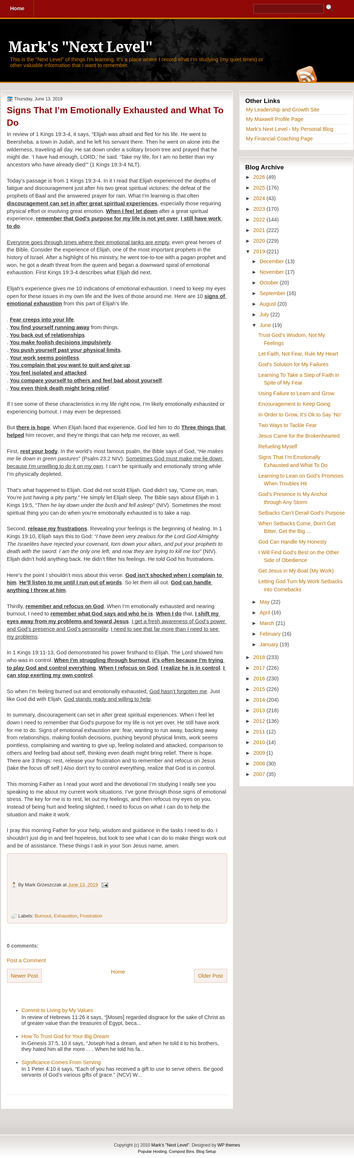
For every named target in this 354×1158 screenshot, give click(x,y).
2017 (260, 668)
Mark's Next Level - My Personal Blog (289, 129)
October (270, 283)
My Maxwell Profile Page (275, 119)
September (273, 293)
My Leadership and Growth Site (283, 110)
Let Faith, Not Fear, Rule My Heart (298, 354)
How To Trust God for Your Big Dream (65, 1036)
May (265, 602)
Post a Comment (26, 960)
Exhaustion (65, 916)
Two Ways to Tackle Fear (287, 425)
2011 (260, 732)
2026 (260, 177)
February (271, 634)
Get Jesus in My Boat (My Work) (296, 571)
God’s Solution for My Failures (293, 364)
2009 (260, 753)
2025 (260, 188)
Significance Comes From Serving (61, 1062)
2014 (260, 700)
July (265, 314)
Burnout (43, 916)
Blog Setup (206, 1151)
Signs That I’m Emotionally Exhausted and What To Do (115, 116)
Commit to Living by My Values (57, 1010)
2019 (260, 251)
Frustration (91, 916)
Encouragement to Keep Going (294, 404)
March (268, 623)
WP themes (229, 1145)
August (268, 304)
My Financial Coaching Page (279, 138)
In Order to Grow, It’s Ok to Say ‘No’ (300, 415)
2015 (260, 689)
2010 (260, 742)
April (266, 612)
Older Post (210, 976)
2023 (260, 209)
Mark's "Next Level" (80, 47)
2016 (260, 678)
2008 (260, 764)
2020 (260, 241)
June (266, 325)
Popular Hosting (152, 1151)
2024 (260, 198)
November (272, 272)
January (270, 644)
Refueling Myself (277, 446)
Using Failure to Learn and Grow (296, 393)
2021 (260, 230)
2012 (260, 721)
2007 (260, 774)
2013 (260, 710)
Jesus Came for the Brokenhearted (299, 436)
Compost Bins (181, 1151)
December (272, 261)
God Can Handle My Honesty (292, 542)
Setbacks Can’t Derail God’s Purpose (301, 513)
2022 (260, 220)
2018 (260, 657)
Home (118, 972)
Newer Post (24, 976)
